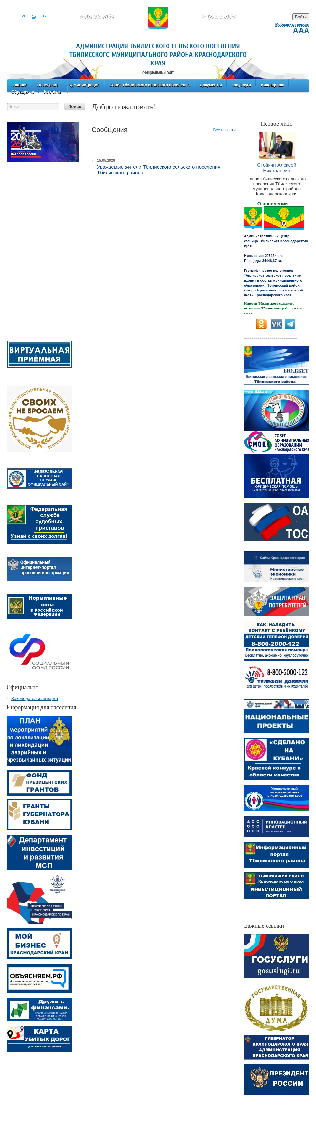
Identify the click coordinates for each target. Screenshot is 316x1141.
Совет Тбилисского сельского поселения (149, 84)
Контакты (53, 91)
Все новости (224, 130)
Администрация (83, 84)
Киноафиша (272, 84)
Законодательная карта (34, 698)
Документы (211, 84)
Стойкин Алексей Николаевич (276, 167)
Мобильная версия (292, 24)
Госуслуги (241, 84)
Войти (301, 16)
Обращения (22, 91)
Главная (19, 84)
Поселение (48, 84)
